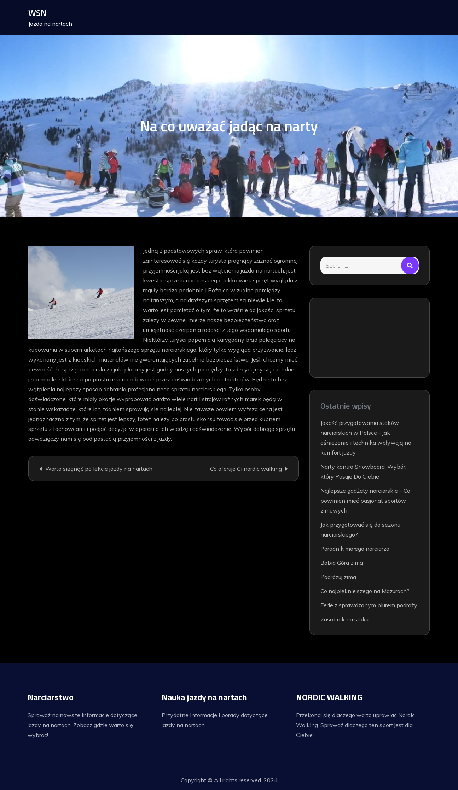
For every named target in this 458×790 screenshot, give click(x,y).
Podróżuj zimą (338, 576)
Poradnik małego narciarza (354, 548)
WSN (37, 12)
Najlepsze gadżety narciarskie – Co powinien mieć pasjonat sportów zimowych (365, 500)
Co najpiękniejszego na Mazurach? (365, 591)
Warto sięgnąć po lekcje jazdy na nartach (98, 468)
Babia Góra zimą (341, 562)
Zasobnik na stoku (344, 619)
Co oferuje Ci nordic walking (246, 468)
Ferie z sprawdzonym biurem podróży (368, 605)
